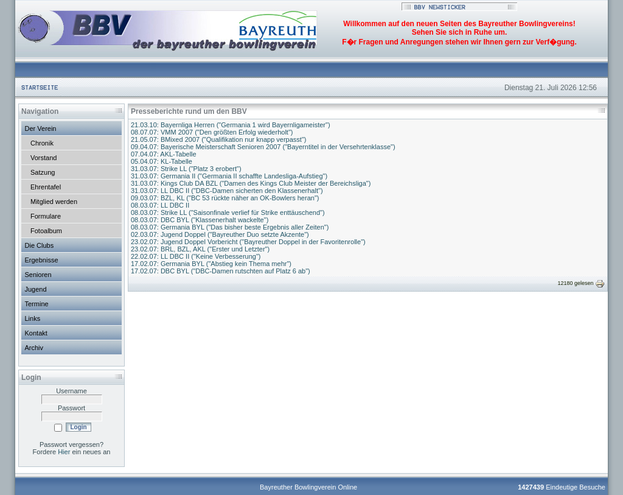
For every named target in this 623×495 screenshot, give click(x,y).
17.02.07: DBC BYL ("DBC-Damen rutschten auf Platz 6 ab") (220, 271)
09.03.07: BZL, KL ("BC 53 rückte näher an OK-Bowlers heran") (225, 198)
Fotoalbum (46, 230)
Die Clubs (39, 245)
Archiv (34, 347)
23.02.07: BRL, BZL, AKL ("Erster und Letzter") (200, 249)
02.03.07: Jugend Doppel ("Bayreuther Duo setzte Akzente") (220, 234)
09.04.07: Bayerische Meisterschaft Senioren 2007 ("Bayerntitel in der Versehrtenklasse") (263, 146)
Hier (64, 451)
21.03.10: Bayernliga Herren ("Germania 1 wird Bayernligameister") (230, 124)
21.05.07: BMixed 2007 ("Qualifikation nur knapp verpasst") (218, 139)
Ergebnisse (41, 260)
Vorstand (43, 157)
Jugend (36, 289)
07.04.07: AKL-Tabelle (164, 154)
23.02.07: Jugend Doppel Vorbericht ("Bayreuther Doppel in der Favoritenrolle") (248, 241)
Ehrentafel (45, 187)
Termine (37, 303)
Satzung (42, 172)
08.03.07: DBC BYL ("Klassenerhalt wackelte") (199, 219)
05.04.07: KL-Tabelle (161, 161)
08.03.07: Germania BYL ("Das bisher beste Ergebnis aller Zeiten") (230, 227)
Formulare (45, 216)
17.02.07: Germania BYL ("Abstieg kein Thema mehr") (211, 263)
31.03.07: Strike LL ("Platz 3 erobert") (186, 168)
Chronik (42, 143)
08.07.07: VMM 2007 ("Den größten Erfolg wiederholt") (212, 132)
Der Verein (41, 128)
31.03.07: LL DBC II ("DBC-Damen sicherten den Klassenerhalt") (227, 190)
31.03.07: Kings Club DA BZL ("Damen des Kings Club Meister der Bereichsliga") (251, 183)
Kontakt (36, 333)
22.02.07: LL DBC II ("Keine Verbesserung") (195, 256)
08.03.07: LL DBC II (160, 205)
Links (33, 318)
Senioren (38, 274)
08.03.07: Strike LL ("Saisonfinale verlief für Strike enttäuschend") (228, 212)
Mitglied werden (53, 201)
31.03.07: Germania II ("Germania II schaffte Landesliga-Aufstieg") (229, 176)
